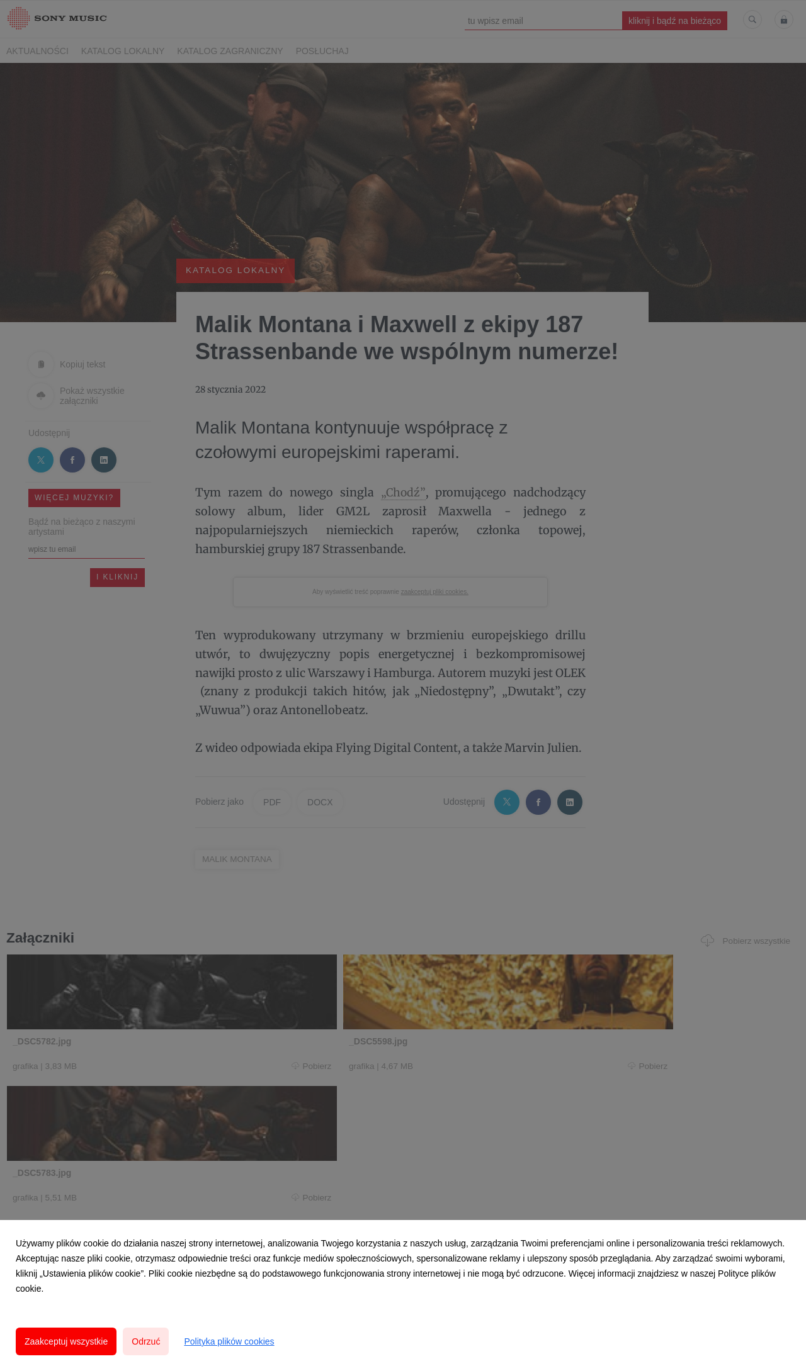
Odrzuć (146, 1341)
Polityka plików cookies (229, 1341)
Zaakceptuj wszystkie (66, 1341)
